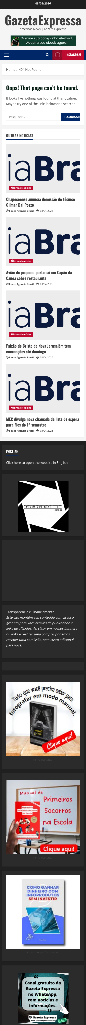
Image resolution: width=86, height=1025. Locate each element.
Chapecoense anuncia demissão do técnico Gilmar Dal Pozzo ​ (40, 202)
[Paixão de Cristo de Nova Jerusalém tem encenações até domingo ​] (43, 315)
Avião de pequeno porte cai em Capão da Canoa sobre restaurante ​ (39, 275)
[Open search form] (47, 55)
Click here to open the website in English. (37, 462)
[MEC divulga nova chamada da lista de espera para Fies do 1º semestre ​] (43, 388)
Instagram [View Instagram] (66, 55)
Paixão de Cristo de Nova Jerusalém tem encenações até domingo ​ (38, 349)
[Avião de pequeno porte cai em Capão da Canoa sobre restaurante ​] (43, 241)
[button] (6, 54)
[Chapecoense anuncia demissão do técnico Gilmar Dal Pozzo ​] (43, 168)
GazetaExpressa (43, 20)
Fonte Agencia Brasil (21, 211)
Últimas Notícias (21, 187)
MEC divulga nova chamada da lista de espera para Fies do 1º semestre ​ (42, 422)
